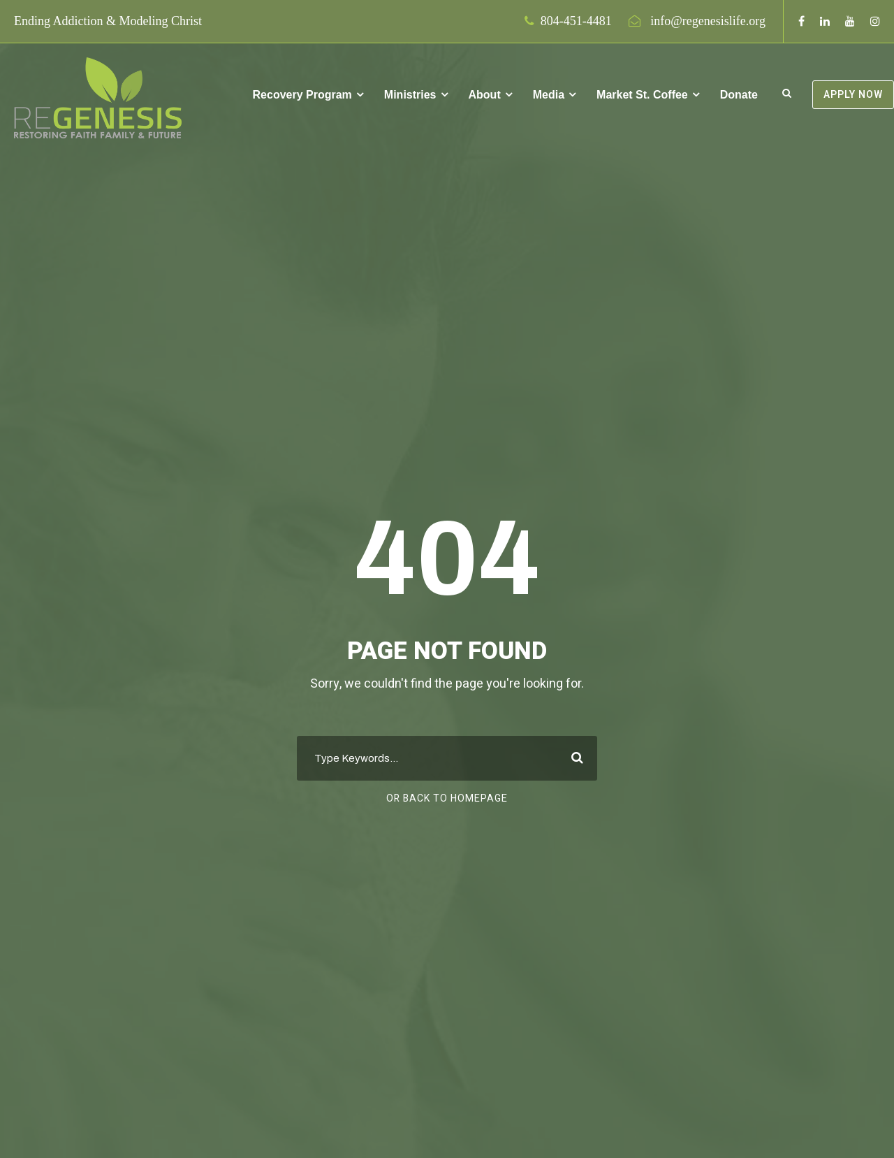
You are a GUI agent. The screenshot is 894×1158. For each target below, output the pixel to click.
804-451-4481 (576, 21)
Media (548, 95)
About (485, 95)
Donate (739, 95)
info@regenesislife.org (707, 21)
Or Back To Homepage (447, 798)
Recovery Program (302, 95)
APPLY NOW (853, 94)
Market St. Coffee (642, 95)
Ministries (410, 95)
